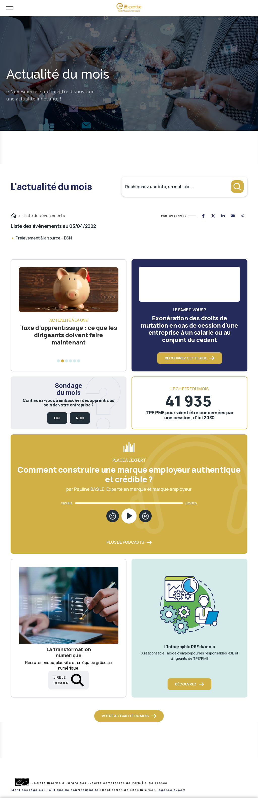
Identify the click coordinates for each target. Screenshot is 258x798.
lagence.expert (171, 790)
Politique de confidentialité (73, 790)
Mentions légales (27, 790)
